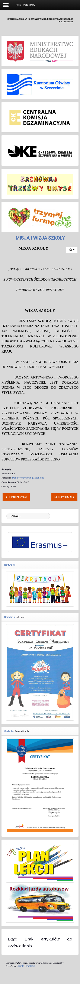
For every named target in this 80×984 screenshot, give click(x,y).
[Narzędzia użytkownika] (72, 250)
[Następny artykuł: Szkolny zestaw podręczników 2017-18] (64, 497)
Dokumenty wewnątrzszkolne (28, 477)
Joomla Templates (26, 966)
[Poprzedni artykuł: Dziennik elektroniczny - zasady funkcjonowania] (16, 497)
